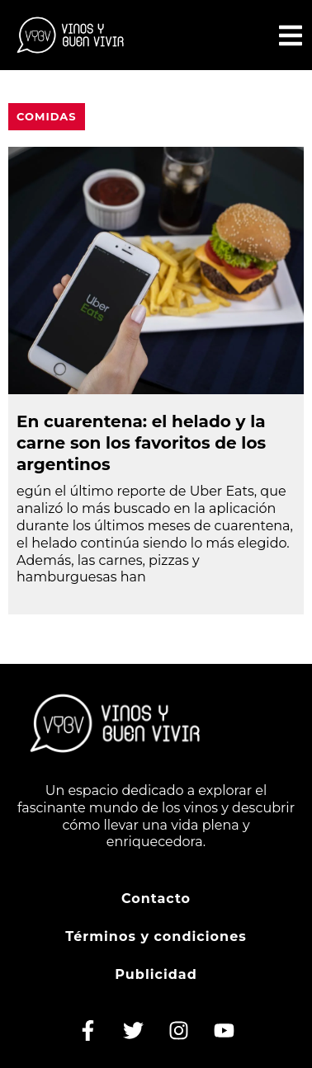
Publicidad (156, 974)
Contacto (156, 898)
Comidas (47, 116)
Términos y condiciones (156, 936)
